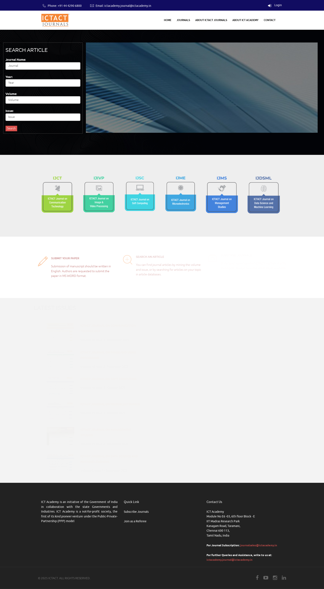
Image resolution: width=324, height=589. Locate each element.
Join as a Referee (135, 521)
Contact (269, 20)
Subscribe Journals (136, 512)
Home (167, 20)
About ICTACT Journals (211, 20)
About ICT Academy (245, 20)
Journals (183, 20)
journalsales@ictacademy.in (258, 545)
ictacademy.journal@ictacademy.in (127, 6)
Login (275, 5)
